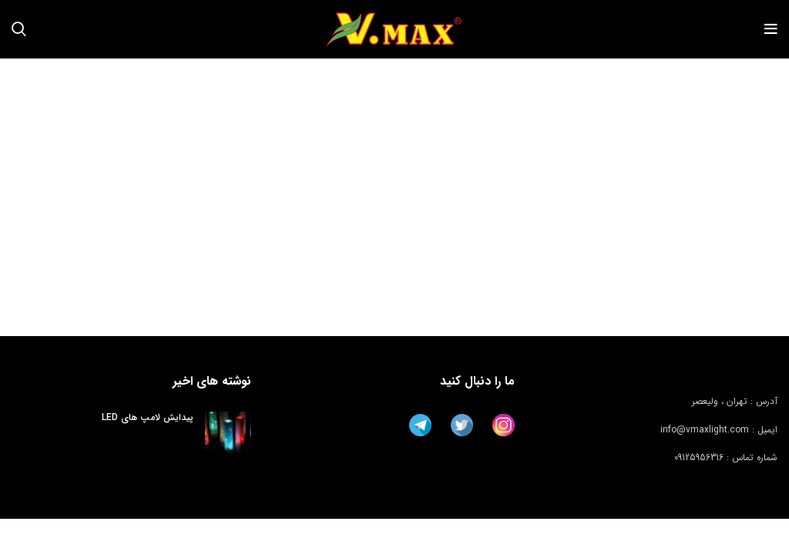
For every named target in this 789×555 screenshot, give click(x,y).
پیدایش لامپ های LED (147, 417)
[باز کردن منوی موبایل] (771, 29)
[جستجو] (19, 29)
